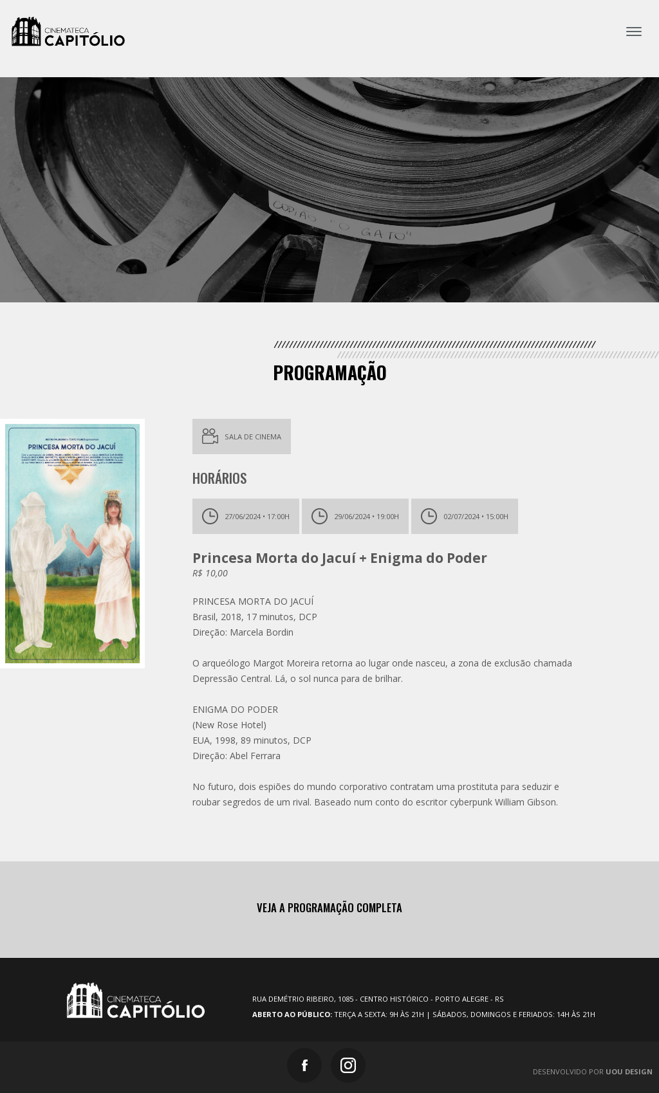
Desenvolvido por (593, 1071)
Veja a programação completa (329, 907)
